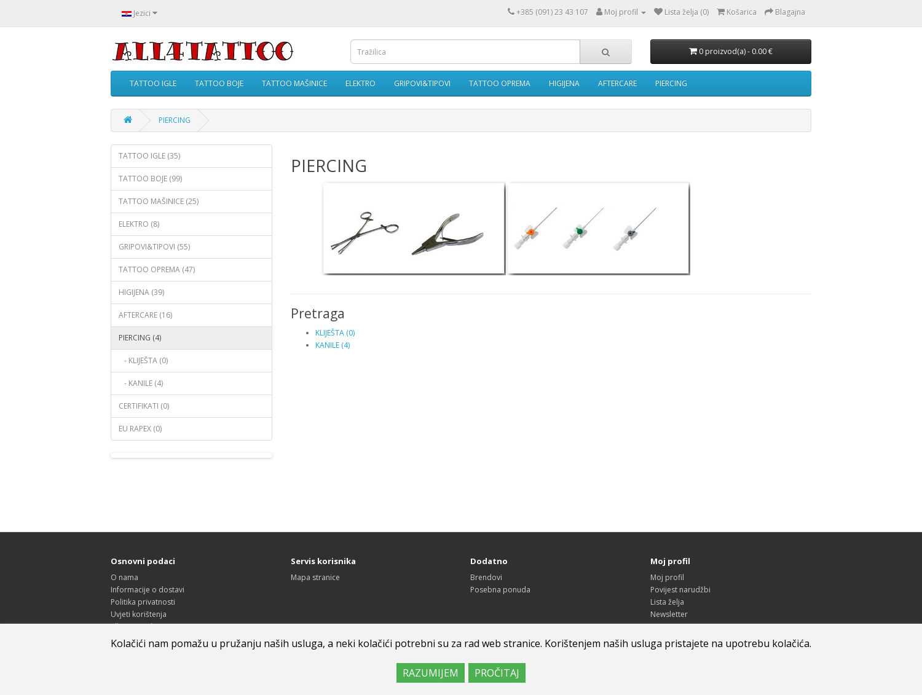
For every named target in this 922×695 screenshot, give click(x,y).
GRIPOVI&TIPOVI (422, 83)
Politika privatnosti (143, 602)
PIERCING (671, 83)
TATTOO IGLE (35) (149, 156)
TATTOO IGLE (153, 83)
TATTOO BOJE (219, 83)
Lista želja (667, 602)
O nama (124, 577)
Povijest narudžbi (680, 589)
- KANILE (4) (141, 383)
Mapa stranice (315, 577)
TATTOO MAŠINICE (294, 83)
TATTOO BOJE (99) (150, 178)
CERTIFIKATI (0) (144, 406)
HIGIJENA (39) (141, 292)
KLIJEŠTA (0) (335, 333)
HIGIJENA (564, 83)
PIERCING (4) (140, 337)
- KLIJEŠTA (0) (143, 360)
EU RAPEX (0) (140, 428)
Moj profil (667, 577)
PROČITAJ (497, 673)
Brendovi (486, 577)
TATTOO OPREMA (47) (157, 269)
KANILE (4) (332, 345)
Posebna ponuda (500, 589)
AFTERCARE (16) (145, 315)
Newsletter (669, 614)
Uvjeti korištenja (139, 614)
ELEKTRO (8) (139, 224)
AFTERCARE (617, 83)
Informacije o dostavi (147, 589)
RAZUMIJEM (431, 673)
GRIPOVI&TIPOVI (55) (154, 246)
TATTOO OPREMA (499, 83)
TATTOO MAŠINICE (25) (159, 201)
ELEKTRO (360, 83)
